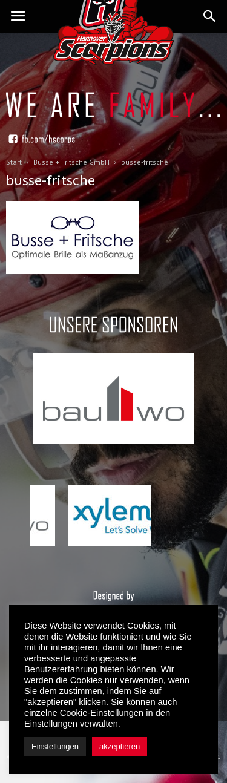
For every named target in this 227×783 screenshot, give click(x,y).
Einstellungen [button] (55, 746)
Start (14, 161)
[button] (210, 16)
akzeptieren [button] (119, 746)
